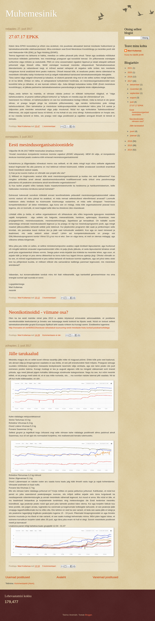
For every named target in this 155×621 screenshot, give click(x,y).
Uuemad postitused (17, 577)
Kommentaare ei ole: (52, 335)
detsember (135, 84)
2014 (130, 150)
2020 (130, 72)
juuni (132, 131)
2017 (130, 81)
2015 (130, 145)
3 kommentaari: (49, 298)
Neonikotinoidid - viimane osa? (38, 312)
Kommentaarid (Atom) (24, 583)
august (133, 97)
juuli (132, 102)
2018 (130, 76)
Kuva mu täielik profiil (134, 55)
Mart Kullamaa (134, 51)
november (135, 89)
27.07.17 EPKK (24, 36)
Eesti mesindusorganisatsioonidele (41, 144)
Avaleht (61, 577)
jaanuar (133, 135)
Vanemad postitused (105, 577)
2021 (130, 68)
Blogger (88, 615)
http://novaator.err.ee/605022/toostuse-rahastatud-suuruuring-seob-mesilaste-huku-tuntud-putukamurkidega (59, 328)
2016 (130, 141)
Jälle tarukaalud (23, 353)
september (135, 93)
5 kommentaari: (49, 566)
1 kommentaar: (49, 126)
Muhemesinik (31, 13)
